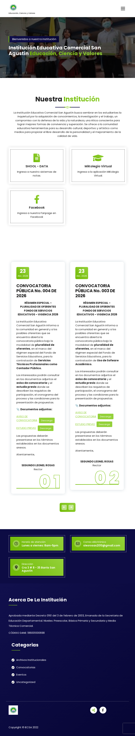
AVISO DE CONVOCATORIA (26, 418)
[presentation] (64, 507)
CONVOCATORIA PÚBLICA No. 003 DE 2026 (95, 291)
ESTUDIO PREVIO (26, 428)
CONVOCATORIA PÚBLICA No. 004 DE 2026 (36, 291)
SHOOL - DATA (37, 209)
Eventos (21, 674)
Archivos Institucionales (31, 660)
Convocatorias (25, 667)
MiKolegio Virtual (98, 209)
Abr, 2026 (23, 273)
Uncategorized (25, 682)
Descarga (46, 420)
